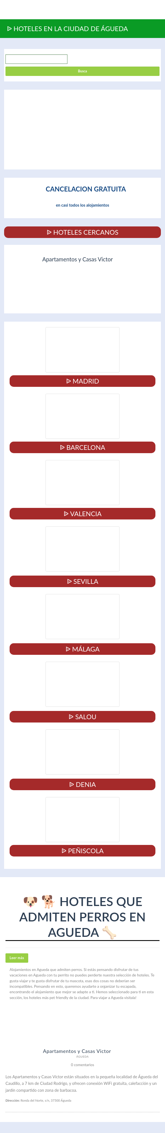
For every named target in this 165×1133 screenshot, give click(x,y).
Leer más (17, 958)
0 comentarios (82, 1065)
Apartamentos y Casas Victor (77, 1051)
